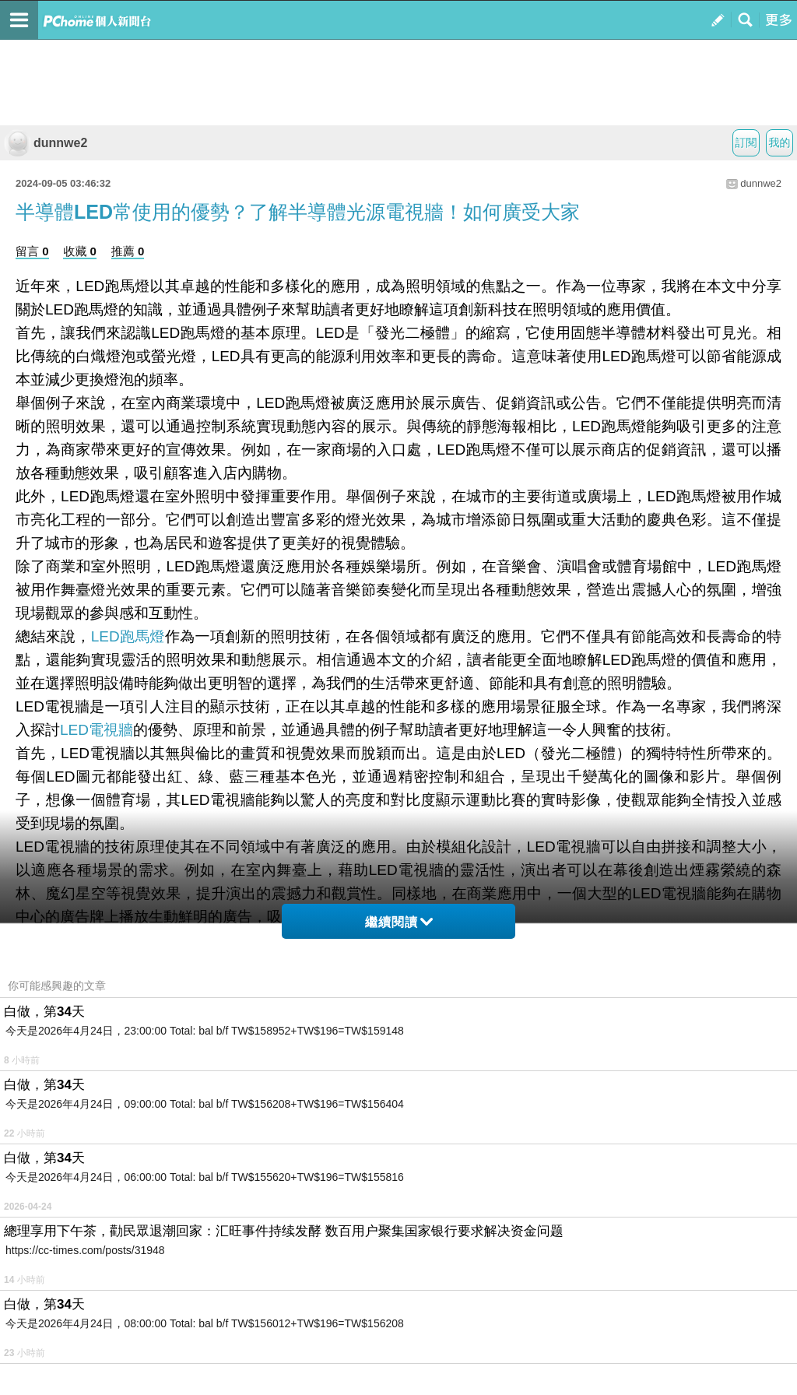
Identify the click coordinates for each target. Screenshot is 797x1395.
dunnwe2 (45, 142)
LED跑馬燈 (128, 636)
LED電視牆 (96, 730)
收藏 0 (80, 251)
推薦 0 (128, 251)
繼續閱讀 (399, 922)
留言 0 (32, 251)
